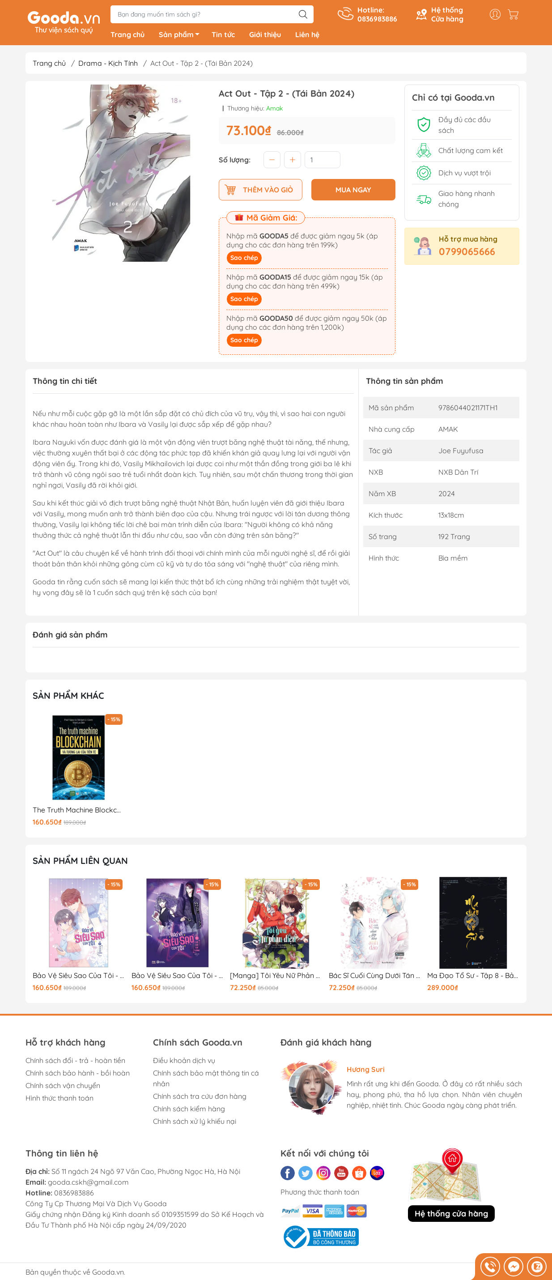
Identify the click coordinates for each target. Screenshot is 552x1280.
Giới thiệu (265, 35)
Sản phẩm (181, 37)
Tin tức (223, 35)
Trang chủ (127, 35)
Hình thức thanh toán (59, 1099)
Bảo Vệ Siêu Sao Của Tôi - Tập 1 (178, 977)
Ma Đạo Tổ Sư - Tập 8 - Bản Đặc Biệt (473, 977)
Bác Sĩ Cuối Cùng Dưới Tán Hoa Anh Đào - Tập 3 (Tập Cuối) (375, 977)
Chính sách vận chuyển (62, 1086)
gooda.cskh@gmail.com (88, 1183)
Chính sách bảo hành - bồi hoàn (77, 1074)
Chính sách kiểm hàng (189, 1110)
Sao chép (244, 259)
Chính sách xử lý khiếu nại (194, 1122)
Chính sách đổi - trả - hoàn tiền (75, 1061)
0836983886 (74, 1194)
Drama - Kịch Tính (108, 64)
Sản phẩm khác (68, 696)
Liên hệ (307, 35)
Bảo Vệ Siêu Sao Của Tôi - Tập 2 (79, 977)
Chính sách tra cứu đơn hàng (199, 1097)
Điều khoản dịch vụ (184, 1061)
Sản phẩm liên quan (80, 862)
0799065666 (467, 253)
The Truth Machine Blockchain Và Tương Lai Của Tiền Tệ (79, 811)
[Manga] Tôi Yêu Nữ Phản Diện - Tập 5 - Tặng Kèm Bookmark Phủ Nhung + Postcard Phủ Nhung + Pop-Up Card (276, 977)
